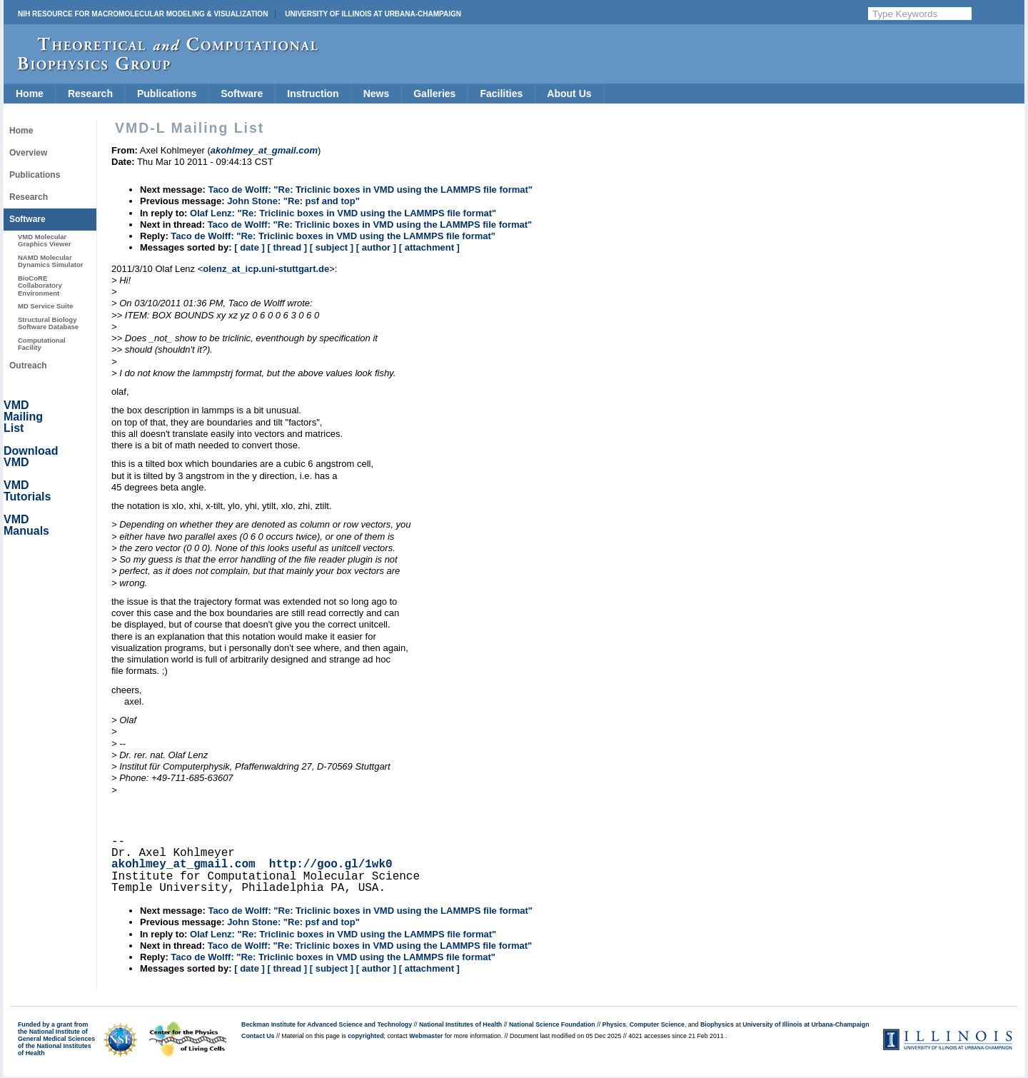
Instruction (312, 93)
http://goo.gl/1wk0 (331, 864)
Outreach (28, 366)
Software (242, 93)
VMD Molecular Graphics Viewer (44, 240)
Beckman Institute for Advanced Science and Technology (326, 1024)
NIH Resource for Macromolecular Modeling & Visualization (143, 14)
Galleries (434, 93)
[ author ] (376, 247)
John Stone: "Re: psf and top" (293, 201)
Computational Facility (42, 343)
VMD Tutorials (27, 491)
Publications (166, 93)
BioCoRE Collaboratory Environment (40, 285)
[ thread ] (287, 247)
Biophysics (717, 1024)
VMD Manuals (26, 525)
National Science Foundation (552, 1024)
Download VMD (31, 456)
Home (30, 93)
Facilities (501, 93)
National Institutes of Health (460, 1024)
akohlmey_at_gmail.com (183, 864)
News (376, 93)
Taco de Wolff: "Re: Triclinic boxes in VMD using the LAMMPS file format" (370, 189)
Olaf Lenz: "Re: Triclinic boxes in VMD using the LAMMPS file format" (343, 213)
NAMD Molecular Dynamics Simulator (51, 260)
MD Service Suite (45, 306)
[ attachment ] (429, 247)
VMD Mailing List (23, 416)
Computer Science (657, 1024)
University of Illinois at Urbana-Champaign (373, 14)
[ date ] (249, 247)
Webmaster (426, 1035)
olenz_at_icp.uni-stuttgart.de (266, 268)
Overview (28, 153)
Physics (614, 1024)
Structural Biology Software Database (48, 323)
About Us (569, 93)
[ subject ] (331, 247)
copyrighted (365, 1035)
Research (90, 93)
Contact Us (257, 1035)
